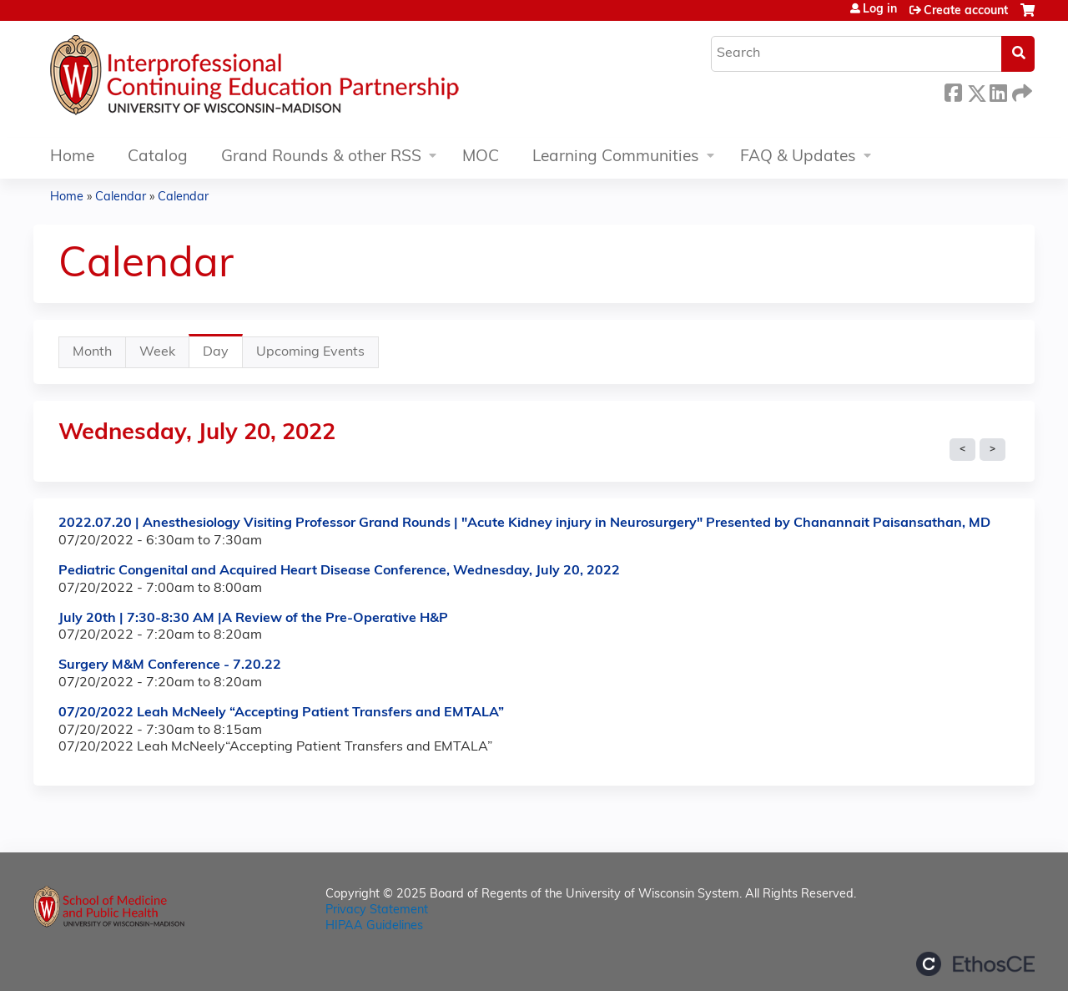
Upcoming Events (310, 352)
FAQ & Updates (798, 157)
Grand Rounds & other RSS (321, 157)
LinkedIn (998, 90)
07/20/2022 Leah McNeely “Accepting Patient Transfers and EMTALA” (281, 713)
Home (72, 157)
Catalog (158, 157)
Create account (966, 11)
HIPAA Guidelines (374, 926)
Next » (992, 450)
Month (92, 352)
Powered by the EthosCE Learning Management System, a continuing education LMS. (975, 964)
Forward (1020, 90)
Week (157, 352)
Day (223, 356)
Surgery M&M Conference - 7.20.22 (169, 665)
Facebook (953, 90)
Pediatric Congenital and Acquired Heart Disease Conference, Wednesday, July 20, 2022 (339, 571)
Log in (880, 10)
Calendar (120, 197)
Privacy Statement (376, 910)
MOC (480, 157)
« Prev (962, 450)
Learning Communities (615, 157)
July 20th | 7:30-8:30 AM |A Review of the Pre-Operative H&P (253, 618)
